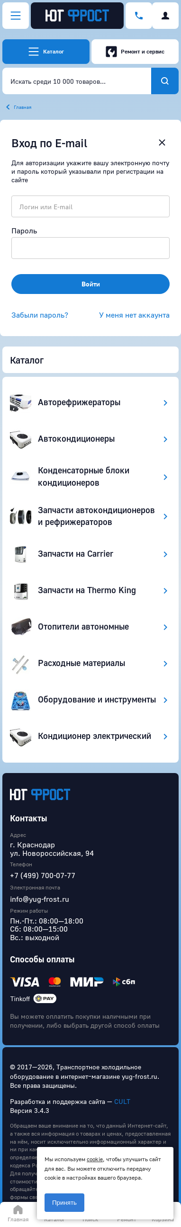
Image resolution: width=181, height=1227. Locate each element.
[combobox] (76, 81)
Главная (22, 107)
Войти (90, 284)
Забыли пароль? (39, 315)
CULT (122, 1101)
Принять (64, 1202)
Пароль (24, 230)
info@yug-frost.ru (39, 899)
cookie (95, 1159)
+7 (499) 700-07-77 (42, 875)
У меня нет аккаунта (134, 315)
